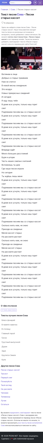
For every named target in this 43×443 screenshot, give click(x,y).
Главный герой (8, 333)
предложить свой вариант (20, 413)
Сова (13, 9)
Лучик (3, 400)
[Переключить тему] (35, 3)
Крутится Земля (9, 355)
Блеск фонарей (8, 320)
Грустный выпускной (11, 342)
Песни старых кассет (10, 370)
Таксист (4, 374)
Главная (4, 9)
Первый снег (6, 377)
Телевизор (5, 397)
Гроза (4, 338)
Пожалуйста (6, 381)
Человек (4, 393)
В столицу (6, 329)
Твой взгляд (6, 385)
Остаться (5, 404)
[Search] (20, 2)
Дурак (4, 346)
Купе (4, 360)
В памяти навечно (9, 324)
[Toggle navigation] (40, 3)
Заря (4, 351)
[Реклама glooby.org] (21, 58)
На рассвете (6, 389)
